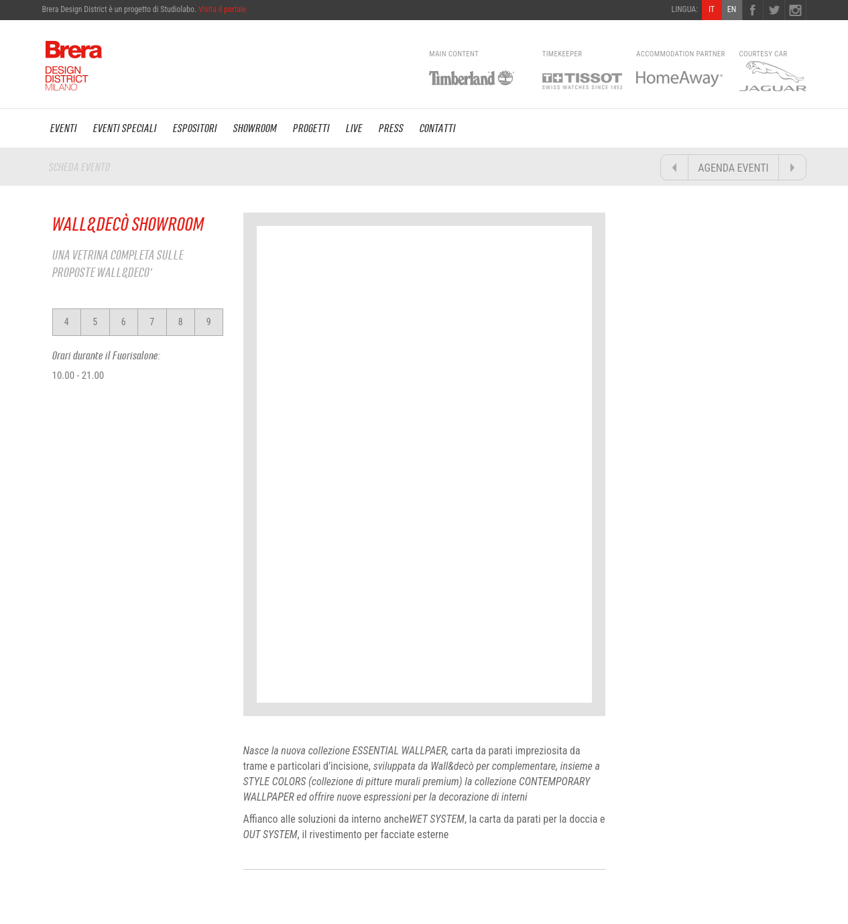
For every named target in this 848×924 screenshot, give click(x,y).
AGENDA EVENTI (733, 168)
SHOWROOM (255, 128)
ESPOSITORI (195, 128)
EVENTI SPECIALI (125, 128)
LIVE (354, 128)
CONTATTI (438, 128)
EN (731, 9)
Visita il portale (222, 9)
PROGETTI (311, 128)
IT (712, 9)
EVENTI (63, 128)
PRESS (391, 128)
